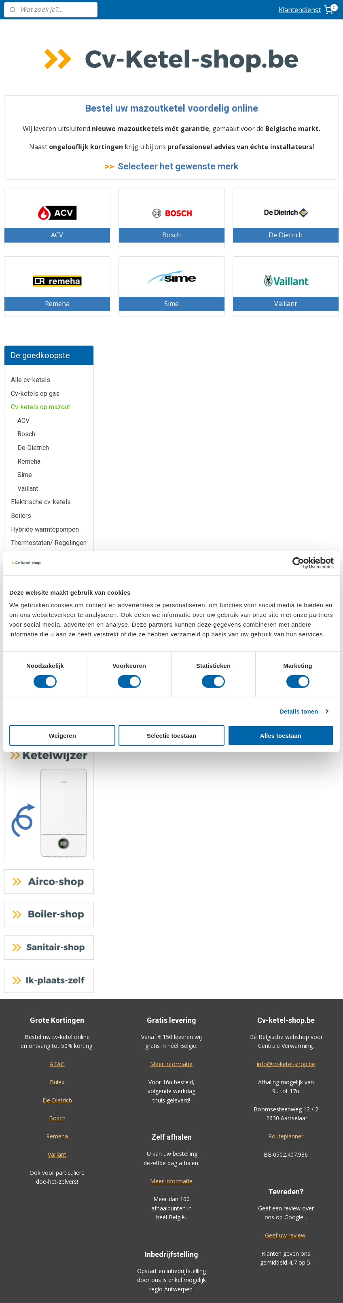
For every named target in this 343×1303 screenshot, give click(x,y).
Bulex (19, 328)
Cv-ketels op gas (35, 97)
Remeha (28, 165)
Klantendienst (300, 9)
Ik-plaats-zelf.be (171, 1154)
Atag (17, 300)
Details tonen (298, 710)
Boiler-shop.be (171, 1099)
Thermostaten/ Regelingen (49, 246)
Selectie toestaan (172, 735)
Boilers (21, 219)
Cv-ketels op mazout (40, 110)
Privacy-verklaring (171, 1217)
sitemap (198, 1288)
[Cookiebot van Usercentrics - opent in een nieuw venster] (298, 563)
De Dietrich (33, 151)
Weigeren (62, 735)
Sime (24, 178)
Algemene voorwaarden (171, 1199)
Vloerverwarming (35, 260)
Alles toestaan (280, 735)
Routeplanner (285, 840)
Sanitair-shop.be (171, 1136)
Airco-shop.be (171, 1081)
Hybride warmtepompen (45, 233)
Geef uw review (285, 939)
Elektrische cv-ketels (41, 205)
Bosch (26, 137)
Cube (18, 341)
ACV (23, 124)
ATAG (57, 767)
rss (215, 1288)
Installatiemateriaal (38, 273)
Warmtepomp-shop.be (171, 1117)
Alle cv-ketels (30, 83)
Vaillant (27, 192)
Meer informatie (171, 767)
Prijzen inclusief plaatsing (57, 1162)
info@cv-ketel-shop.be (286, 767)
